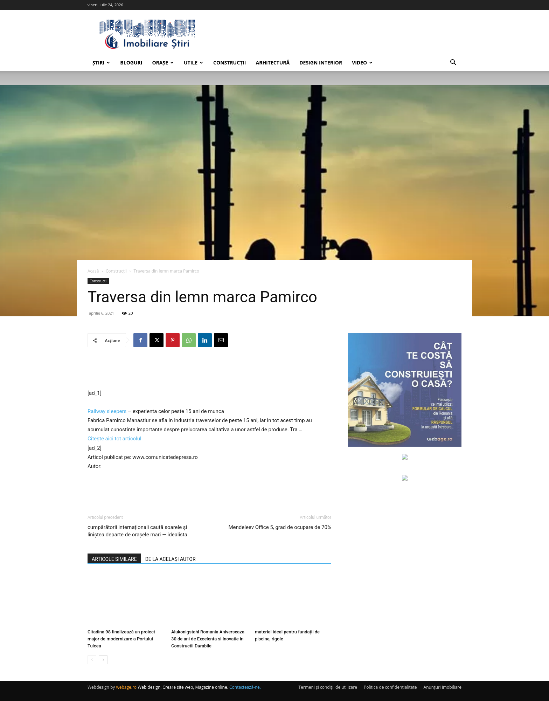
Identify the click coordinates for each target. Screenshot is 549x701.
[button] (453, 63)
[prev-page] (92, 659)
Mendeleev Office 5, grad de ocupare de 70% (280, 527)
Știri (101, 62)
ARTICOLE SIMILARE (114, 559)
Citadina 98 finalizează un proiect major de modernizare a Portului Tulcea (121, 638)
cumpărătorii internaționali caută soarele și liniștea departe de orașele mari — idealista (137, 531)
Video (362, 62)
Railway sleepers (107, 411)
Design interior (320, 62)
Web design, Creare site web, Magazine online (182, 687)
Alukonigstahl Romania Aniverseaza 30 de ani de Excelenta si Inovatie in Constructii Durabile (207, 638)
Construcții (229, 62)
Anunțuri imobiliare (442, 687)
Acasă (93, 271)
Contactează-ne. (245, 687)
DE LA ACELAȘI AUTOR (170, 559)
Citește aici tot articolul (114, 438)
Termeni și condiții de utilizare (327, 687)
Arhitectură (273, 62)
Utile (193, 62)
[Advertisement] (209, 370)
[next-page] (103, 659)
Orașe (163, 62)
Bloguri (131, 62)
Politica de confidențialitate (390, 687)
